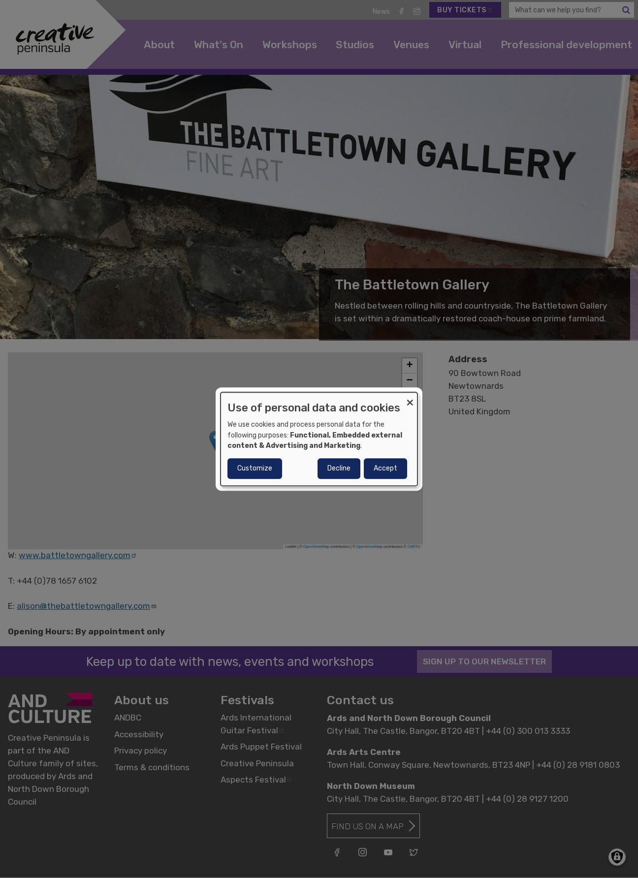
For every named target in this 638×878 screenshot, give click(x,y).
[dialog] (319, 439)
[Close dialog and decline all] (410, 398)
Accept (385, 468)
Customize (254, 468)
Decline (339, 468)
